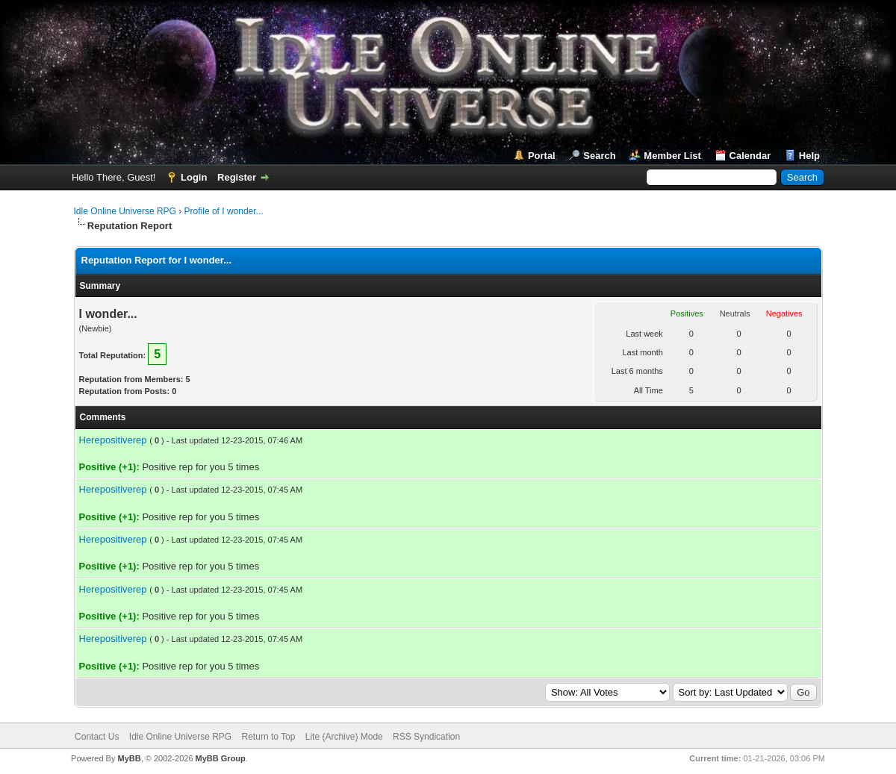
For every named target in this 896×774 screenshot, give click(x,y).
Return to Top (269, 736)
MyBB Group (221, 758)
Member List (672, 155)
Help (809, 155)
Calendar (750, 155)
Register (236, 177)
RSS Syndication (426, 736)
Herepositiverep (113, 440)
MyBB (128, 758)
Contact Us (97, 736)
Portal (542, 155)
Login (194, 177)
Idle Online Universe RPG (125, 211)
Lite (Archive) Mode (344, 736)
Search (599, 155)
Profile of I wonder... (224, 211)
